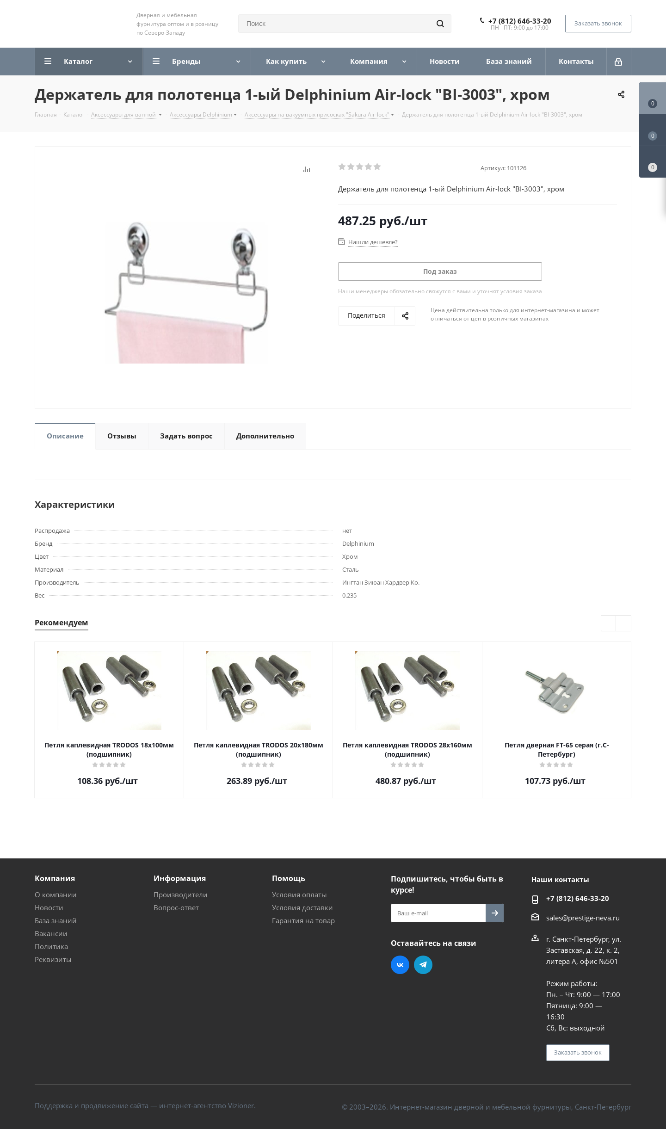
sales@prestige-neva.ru (583, 917)
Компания (55, 878)
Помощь (288, 878)
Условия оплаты (299, 894)
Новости (49, 907)
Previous (609, 624)
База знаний (56, 920)
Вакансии (51, 933)
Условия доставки (302, 907)
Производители (181, 894)
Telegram (423, 965)
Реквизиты (53, 959)
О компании (56, 894)
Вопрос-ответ (176, 907)
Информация (180, 878)
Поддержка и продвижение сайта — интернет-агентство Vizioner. (145, 1105)
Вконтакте (400, 965)
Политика (51, 946)
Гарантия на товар (303, 920)
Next (623, 624)
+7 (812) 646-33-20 (519, 21)
